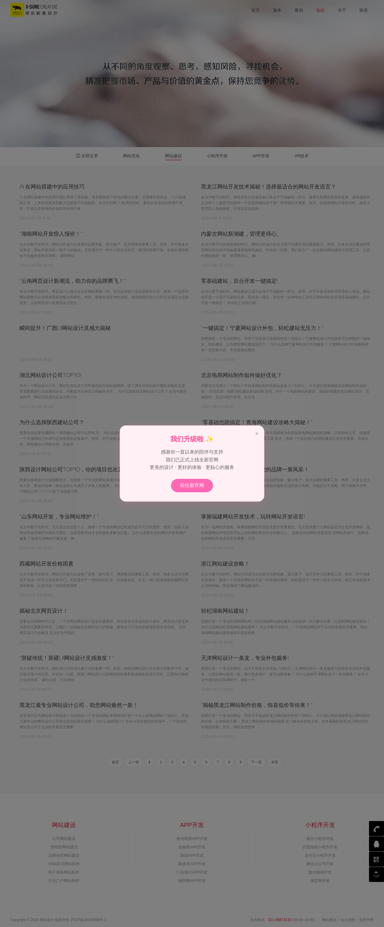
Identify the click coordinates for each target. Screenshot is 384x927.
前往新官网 (192, 485)
